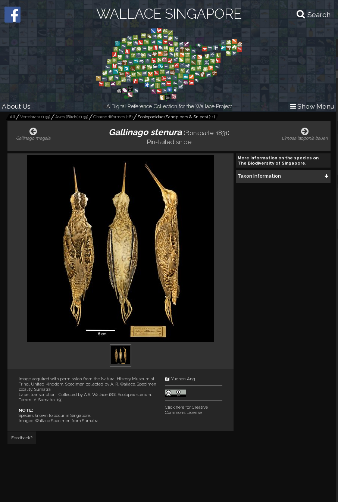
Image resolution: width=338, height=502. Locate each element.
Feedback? (21, 437)
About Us (16, 106)
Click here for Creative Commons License (186, 410)
